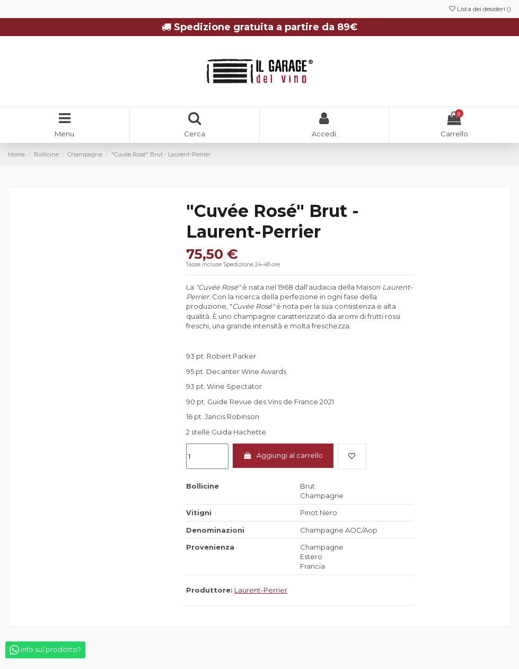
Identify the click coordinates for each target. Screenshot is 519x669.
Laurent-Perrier (260, 590)
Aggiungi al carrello (283, 455)
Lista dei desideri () (480, 9)
